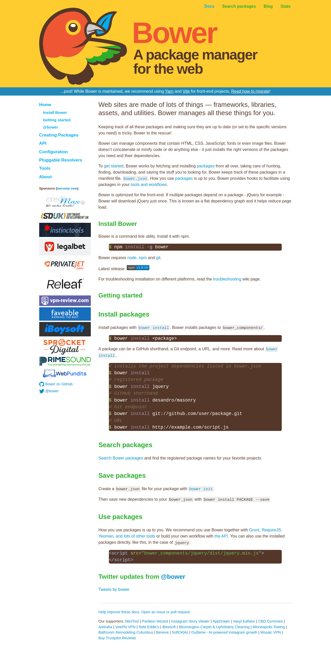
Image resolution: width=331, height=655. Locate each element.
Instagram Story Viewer (190, 621)
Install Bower (55, 112)
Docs (209, 6)
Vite (186, 91)
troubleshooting (227, 279)
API (42, 143)
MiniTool (132, 621)
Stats (285, 6)
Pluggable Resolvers (60, 160)
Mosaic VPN (270, 632)
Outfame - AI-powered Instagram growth (224, 632)
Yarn (169, 91)
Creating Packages (58, 135)
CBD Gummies (270, 621)
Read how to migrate (250, 91)
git (158, 258)
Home (45, 104)
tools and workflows (149, 184)
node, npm (137, 258)
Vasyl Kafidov (244, 621)
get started (114, 166)
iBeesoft (169, 627)
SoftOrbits (180, 632)
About (45, 176)
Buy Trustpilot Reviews (117, 638)
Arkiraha (105, 627)
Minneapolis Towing (269, 627)
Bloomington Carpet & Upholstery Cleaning (214, 627)
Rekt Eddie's (149, 627)
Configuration (53, 151)
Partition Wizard (155, 621)
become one (67, 188)
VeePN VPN (125, 627)
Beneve (162, 632)
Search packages (239, 6)
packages (206, 166)
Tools (45, 168)
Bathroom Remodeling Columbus (126, 632)
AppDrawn (221, 621)
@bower (50, 127)
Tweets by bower (114, 589)
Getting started (57, 120)
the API (221, 536)
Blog (268, 6)
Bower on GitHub (56, 384)
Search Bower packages (121, 458)
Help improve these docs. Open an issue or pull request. (145, 612)
